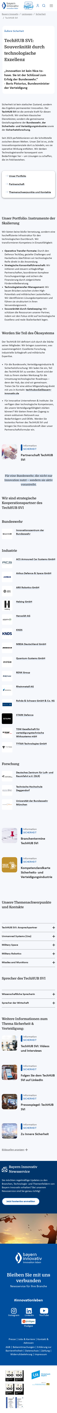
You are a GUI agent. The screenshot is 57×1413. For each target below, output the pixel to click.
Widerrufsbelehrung (21, 1354)
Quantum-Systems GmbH (30, 658)
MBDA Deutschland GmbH (31, 644)
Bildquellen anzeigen (13, 1149)
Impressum (41, 1354)
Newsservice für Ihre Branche (28, 1286)
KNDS (19, 630)
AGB (8, 1347)
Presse (12, 1339)
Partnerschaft (16, 184)
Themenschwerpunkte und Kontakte (30, 192)
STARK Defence (24, 715)
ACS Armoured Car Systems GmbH (35, 559)
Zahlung (45, 1350)
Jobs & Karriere (27, 1339)
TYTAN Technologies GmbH (31, 743)
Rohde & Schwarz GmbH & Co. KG (35, 700)
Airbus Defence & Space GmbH (33, 573)
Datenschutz (32, 1350)
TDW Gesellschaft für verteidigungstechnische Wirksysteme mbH (30, 733)
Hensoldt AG (23, 616)
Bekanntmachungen (24, 1347)
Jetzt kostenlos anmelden (20, 1201)
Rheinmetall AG (25, 686)
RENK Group (23, 672)
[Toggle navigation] (51, 5)
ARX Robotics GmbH (27, 587)
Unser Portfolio (17, 176)
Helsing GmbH (24, 601)
